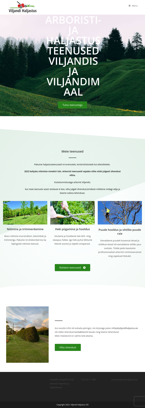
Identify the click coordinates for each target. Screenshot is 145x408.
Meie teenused (72, 151)
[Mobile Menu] (133, 5)
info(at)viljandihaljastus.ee (125, 328)
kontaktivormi (82, 332)
